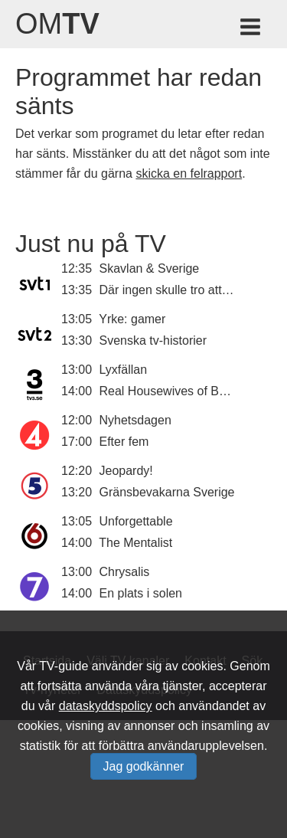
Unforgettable (136, 521)
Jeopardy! (126, 470)
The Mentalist (135, 542)
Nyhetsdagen (135, 420)
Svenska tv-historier (153, 340)
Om (57, 24)
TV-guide (63, 666)
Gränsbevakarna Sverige (167, 492)
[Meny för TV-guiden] (251, 29)
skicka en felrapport (188, 173)
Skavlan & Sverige (149, 268)
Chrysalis (124, 571)
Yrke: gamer (132, 319)
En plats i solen (141, 593)
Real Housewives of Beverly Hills (189, 391)
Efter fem (124, 441)
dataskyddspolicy (105, 705)
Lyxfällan (123, 369)
